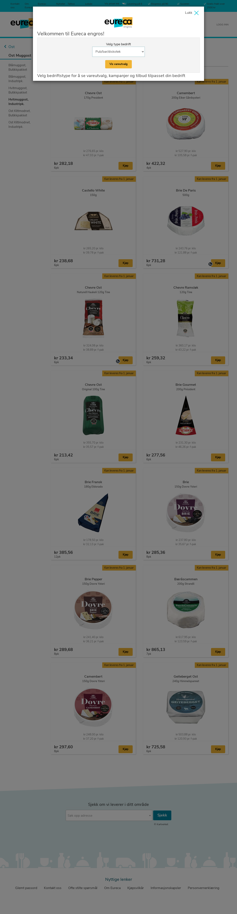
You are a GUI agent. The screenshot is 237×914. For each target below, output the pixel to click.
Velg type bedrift (118, 44)
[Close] (193, 13)
